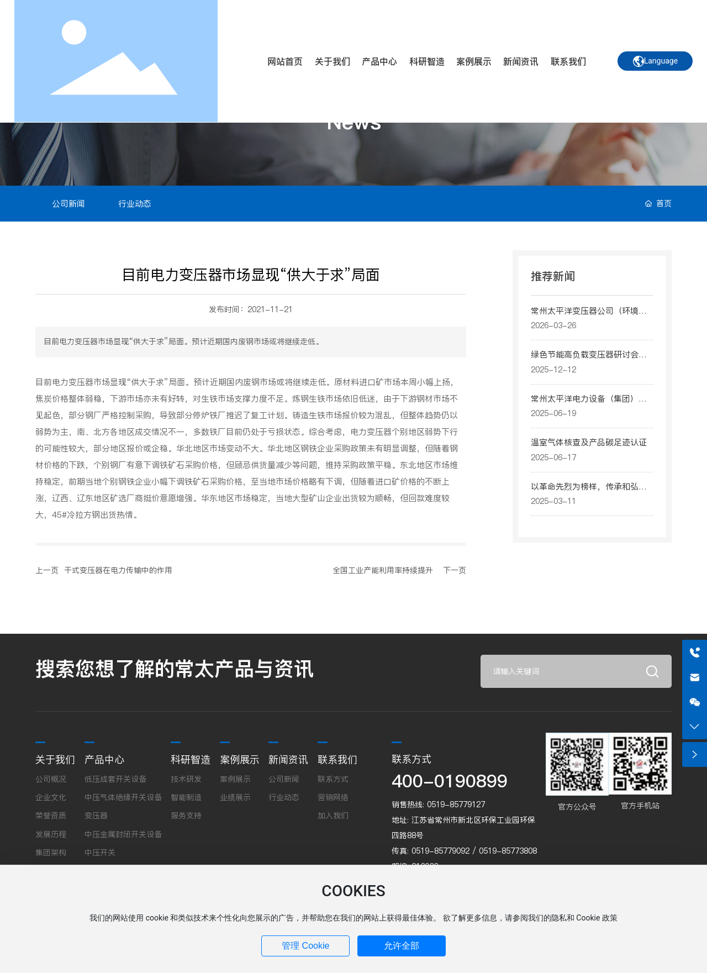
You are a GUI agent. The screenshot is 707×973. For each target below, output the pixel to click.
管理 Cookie (305, 945)
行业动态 (134, 203)
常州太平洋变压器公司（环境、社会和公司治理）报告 (589, 317)
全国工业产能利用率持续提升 (383, 570)
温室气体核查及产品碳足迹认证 (589, 442)
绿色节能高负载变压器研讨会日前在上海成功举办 (589, 361)
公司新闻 (68, 203)
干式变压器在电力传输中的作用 (118, 570)
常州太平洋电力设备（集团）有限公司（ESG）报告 (589, 405)
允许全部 (401, 945)
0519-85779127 (456, 804)
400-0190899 (450, 781)
